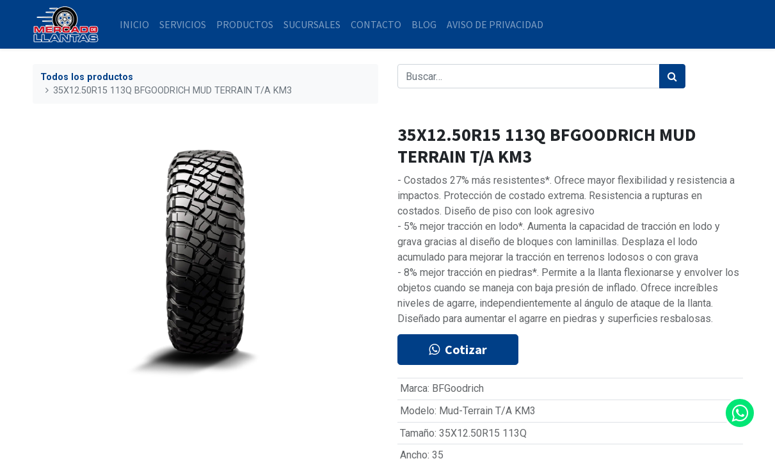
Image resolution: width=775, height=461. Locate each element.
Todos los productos (86, 77)
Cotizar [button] (458, 349)
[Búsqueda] (672, 76)
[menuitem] (134, 24)
